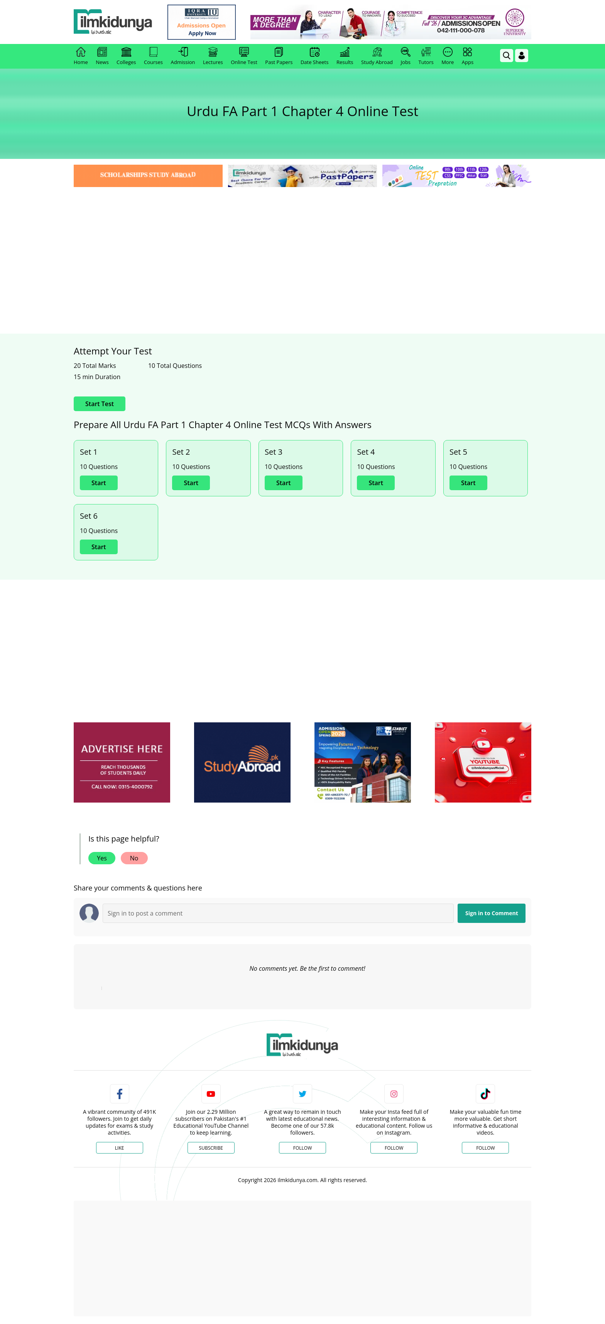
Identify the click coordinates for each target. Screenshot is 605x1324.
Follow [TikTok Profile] (485, 1148)
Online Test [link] (244, 56)
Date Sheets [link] (315, 56)
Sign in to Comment (491, 913)
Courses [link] (153, 56)
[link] (205, 22)
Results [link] (344, 56)
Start (98, 483)
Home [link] (81, 56)
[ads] (122, 762)
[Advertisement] (302, 247)
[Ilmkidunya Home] (116, 22)
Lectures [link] (213, 56)
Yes (102, 858)
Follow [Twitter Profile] (302, 1148)
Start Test (99, 404)
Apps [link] (467, 56)
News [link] (102, 56)
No (134, 858)
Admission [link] (183, 56)
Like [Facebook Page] (119, 1148)
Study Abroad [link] (377, 56)
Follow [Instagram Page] (394, 1148)
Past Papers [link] (278, 56)
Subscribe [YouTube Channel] (211, 1148)
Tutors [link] (426, 56)
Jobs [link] (406, 56)
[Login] (521, 55)
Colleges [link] (126, 56)
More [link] (447, 56)
